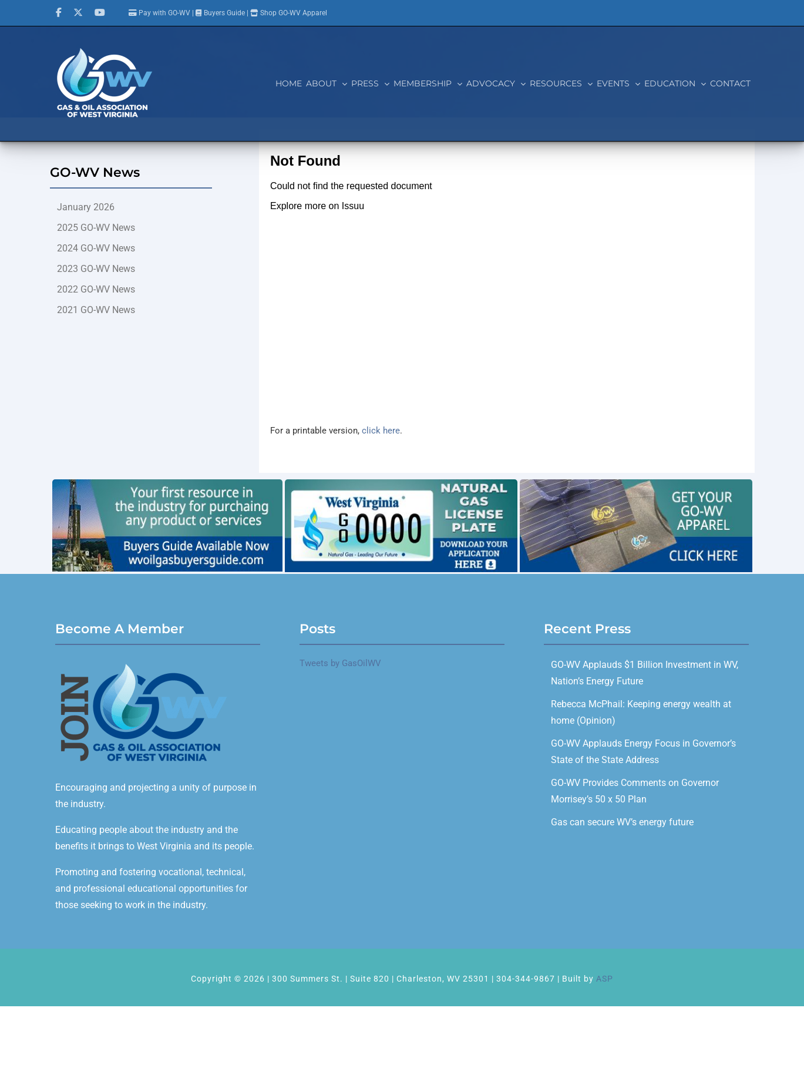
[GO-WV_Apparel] (636, 483)
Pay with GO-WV (159, 13)
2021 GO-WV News (96, 309)
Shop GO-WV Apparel (293, 13)
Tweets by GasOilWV (340, 663)
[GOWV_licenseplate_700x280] (401, 483)
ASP (604, 978)
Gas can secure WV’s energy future (622, 822)
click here (381, 430)
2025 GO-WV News (96, 227)
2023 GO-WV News (96, 268)
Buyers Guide (224, 13)
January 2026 (86, 207)
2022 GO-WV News (96, 289)
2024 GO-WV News (96, 248)
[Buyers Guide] (167, 483)
